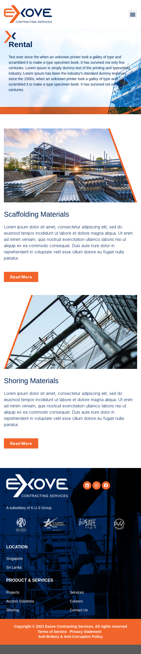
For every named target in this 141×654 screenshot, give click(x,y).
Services (77, 602)
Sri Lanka (14, 577)
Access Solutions (20, 610)
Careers (76, 610)
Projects (13, 602)
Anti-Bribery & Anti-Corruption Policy (70, 646)
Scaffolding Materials (36, 224)
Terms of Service (52, 641)
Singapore (14, 568)
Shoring (12, 619)
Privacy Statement (85, 641)
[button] (133, 14)
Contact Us (79, 619)
